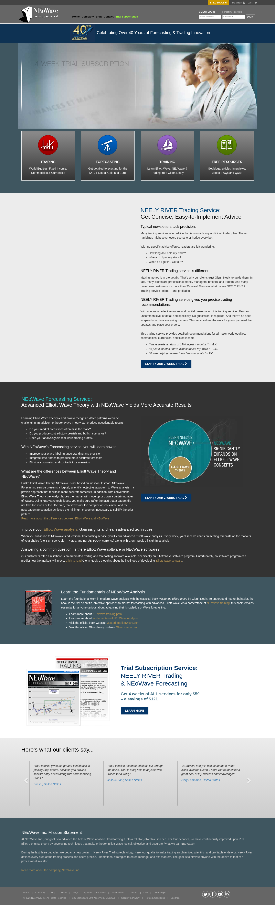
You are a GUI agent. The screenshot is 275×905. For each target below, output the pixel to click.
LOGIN (250, 17)
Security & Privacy (130, 898)
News (64, 892)
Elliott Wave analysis (60, 529)
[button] (26, 780)
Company (88, 16)
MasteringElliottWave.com (122, 622)
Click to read (74, 560)
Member (238, 2)
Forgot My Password (232, 12)
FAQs (75, 892)
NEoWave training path (107, 614)
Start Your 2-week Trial (166, 363)
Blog (99, 16)
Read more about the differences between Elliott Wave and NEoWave (65, 518)
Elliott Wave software (169, 560)
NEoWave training (218, 603)
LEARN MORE (134, 710)
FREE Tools (218, 2)
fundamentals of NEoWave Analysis (115, 618)
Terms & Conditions (155, 898)
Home (76, 16)
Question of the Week (95, 892)
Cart (252, 2)
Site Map (175, 898)
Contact (109, 16)
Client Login (160, 892)
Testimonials (118, 892)
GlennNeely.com (126, 627)
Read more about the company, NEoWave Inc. (50, 870)
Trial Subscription (127, 16)
